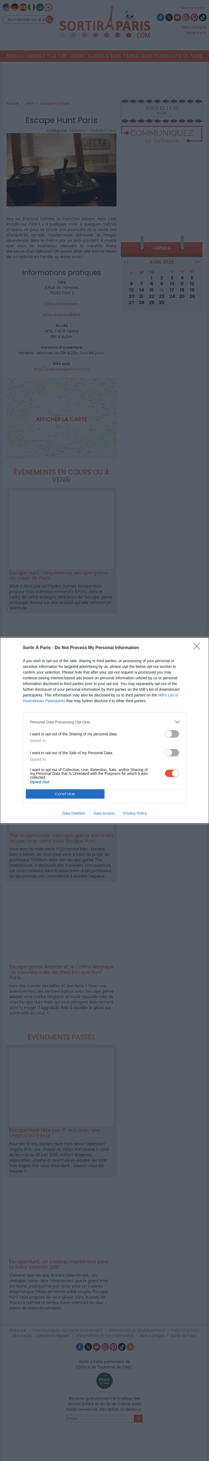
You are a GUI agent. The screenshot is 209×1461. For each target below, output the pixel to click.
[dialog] (104, 730)
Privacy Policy (135, 813)
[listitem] (104, 722)
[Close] (198, 648)
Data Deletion (73, 813)
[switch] (172, 734)
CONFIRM (65, 794)
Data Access (104, 813)
